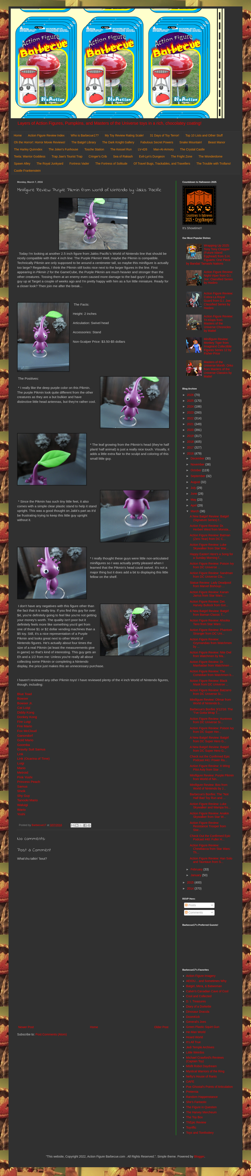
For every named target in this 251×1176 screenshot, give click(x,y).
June (194, 493)
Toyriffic (191, 1127)
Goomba (23, 745)
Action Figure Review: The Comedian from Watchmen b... (212, 673)
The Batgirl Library (83, 142)
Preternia (192, 1091)
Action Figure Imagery (201, 975)
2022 (191, 418)
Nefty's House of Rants (201, 1076)
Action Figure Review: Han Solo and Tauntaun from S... (211, 860)
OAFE (190, 1081)
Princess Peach (28, 781)
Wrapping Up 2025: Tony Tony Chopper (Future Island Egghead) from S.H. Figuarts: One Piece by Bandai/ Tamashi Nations (208, 254)
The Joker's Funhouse (63, 149)
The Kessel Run (121, 149)
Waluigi (22, 805)
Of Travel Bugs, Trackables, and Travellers (162, 163)
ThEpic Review (196, 1122)
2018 (191, 441)
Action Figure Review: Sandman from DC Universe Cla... (211, 574)
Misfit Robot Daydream (201, 1066)
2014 (191, 888)
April (194, 505)
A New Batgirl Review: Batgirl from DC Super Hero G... (209, 739)
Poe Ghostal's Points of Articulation (209, 1086)
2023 (191, 412)
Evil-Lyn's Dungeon (152, 156)
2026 (191, 395)
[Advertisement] (93, 989)
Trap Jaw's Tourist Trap (67, 156)
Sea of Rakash (123, 156)
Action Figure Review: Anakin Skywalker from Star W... (209, 815)
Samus (22, 786)
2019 (191, 436)
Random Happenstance (202, 1097)
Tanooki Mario (27, 800)
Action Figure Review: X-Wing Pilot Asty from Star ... (210, 767)
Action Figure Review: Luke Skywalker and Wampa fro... (210, 805)
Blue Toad (24, 694)
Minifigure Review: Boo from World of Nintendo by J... (208, 786)
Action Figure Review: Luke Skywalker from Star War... (209, 546)
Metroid (22, 772)
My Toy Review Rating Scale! (124, 135)
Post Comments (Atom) (51, 1034)
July (194, 487)
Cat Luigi (23, 707)
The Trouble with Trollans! (214, 163)
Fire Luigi (24, 721)
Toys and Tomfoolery (200, 1132)
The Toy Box (194, 1117)
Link (20, 754)
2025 (191, 400)
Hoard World (194, 1037)
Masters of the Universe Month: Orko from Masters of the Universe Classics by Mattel (218, 369)
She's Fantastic (196, 1102)
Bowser (22, 698)
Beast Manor (216, 142)
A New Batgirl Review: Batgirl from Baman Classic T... (209, 612)
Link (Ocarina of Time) (33, 758)
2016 (191, 453)
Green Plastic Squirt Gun (202, 1027)
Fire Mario (24, 726)
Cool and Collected (199, 996)
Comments (194, 912)
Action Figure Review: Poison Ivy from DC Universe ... (212, 565)
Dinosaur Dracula (197, 1011)
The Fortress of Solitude (111, 163)
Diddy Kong (25, 712)
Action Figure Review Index (46, 135)
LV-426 (142, 149)
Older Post (161, 1027)
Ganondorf (25, 735)
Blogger (199, 1156)
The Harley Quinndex (28, 149)
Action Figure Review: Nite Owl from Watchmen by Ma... (210, 654)
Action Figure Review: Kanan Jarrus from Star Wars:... (209, 593)
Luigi (20, 763)
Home (18, 135)
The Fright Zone (181, 156)
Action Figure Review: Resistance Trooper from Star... (208, 826)
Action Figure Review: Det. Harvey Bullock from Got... (209, 603)
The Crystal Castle (192, 149)
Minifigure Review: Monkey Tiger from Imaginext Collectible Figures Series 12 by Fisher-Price (217, 346)
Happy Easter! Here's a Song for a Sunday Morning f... (211, 555)
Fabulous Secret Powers (157, 142)
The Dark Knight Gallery (118, 142)
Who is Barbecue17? (85, 135)
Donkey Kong (27, 717)
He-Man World (196, 1032)
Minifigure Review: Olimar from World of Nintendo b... (210, 701)
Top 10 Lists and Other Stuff (203, 135)
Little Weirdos (195, 1052)
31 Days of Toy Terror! (164, 135)
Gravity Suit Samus (31, 749)
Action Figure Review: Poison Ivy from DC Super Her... (212, 729)
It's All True (193, 1042)
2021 (191, 424)
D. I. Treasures (196, 1001)
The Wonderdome (210, 156)
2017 (191, 447)
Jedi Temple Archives (200, 1047)
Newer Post (26, 1027)
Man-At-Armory (163, 149)
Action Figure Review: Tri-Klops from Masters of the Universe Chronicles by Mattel (218, 323)
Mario (21, 768)
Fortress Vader (79, 163)
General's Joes (196, 1021)
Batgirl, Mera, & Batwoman (204, 986)
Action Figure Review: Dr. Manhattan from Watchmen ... (211, 663)
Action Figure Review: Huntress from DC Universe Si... (211, 720)
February (197, 869)
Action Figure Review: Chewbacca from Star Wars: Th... (210, 849)
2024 (191, 406)
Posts (190, 905)
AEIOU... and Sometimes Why (206, 981)
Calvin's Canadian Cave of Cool (207, 991)
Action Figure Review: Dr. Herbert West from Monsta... (210, 527)
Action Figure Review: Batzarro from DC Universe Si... (210, 692)
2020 (191, 430)
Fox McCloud (27, 731)
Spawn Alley (22, 163)
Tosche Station (94, 149)
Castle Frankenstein (27, 170)
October (196, 470)
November (198, 464)
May (194, 499)
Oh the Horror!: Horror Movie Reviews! (39, 142)
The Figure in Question (201, 1107)
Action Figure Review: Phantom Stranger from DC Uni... (211, 631)
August (196, 482)
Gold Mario (25, 740)
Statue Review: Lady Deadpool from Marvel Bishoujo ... (210, 584)
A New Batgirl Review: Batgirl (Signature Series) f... (209, 518)
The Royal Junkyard (49, 163)
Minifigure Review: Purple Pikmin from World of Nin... (212, 777)
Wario (21, 809)
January (196, 875)
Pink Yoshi (24, 777)
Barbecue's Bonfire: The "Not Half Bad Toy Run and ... (209, 796)
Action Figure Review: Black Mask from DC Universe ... (209, 682)
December (198, 458)
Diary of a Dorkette (198, 1006)
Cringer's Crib (98, 156)
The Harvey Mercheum (201, 1112)
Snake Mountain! (190, 142)
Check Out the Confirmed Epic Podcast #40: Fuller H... (210, 837)
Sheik (21, 791)
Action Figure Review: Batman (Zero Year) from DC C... (210, 537)
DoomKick (193, 1016)
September (198, 476)
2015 (191, 882)
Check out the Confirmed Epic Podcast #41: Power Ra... (210, 758)
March (195, 511)
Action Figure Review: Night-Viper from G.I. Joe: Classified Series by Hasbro (218, 277)
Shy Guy (23, 795)
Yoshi (21, 814)
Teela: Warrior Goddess (29, 156)
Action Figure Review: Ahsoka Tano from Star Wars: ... (210, 622)
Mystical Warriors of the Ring (205, 1071)
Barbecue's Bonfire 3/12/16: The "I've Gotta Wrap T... (211, 711)
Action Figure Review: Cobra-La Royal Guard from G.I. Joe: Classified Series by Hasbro (218, 300)
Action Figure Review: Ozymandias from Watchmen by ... (211, 643)
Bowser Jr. (25, 703)
